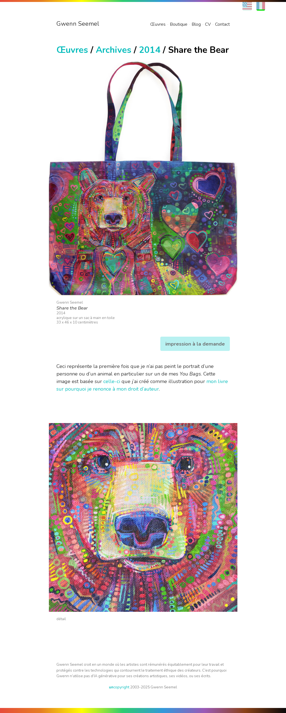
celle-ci (111, 381)
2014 (149, 50)
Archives (113, 50)
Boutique (178, 24)
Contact (222, 24)
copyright (119, 687)
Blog (196, 24)
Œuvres (158, 24)
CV (208, 24)
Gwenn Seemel (77, 24)
